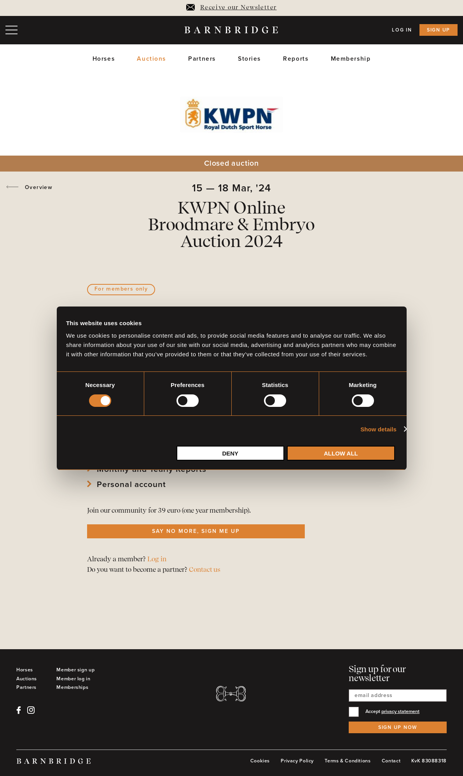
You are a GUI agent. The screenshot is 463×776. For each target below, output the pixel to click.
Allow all (341, 453)
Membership (351, 59)
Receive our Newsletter (231, 8)
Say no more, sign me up (195, 531)
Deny (230, 453)
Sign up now (397, 727)
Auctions (151, 59)
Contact (391, 761)
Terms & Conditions (347, 761)
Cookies (260, 761)
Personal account (131, 484)
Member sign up (75, 670)
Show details (378, 429)
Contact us (204, 570)
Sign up (438, 30)
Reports (295, 59)
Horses (104, 59)
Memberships (72, 687)
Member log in (73, 679)
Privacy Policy (297, 761)
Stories (249, 59)
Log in (402, 30)
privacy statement (400, 711)
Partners (202, 59)
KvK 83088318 (429, 761)
